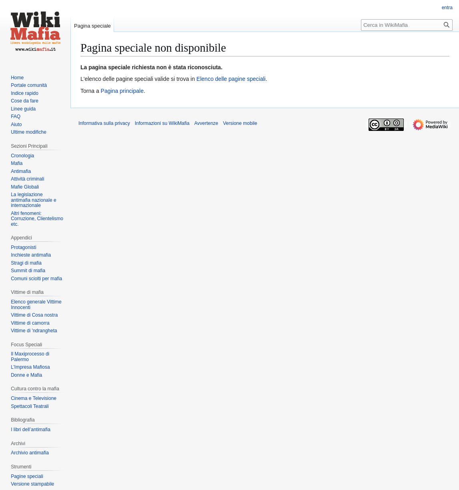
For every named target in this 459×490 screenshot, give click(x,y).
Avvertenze (206, 123)
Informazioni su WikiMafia (162, 123)
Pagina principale (122, 91)
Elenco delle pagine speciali (231, 79)
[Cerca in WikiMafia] (407, 25)
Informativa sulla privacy (104, 123)
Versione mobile (240, 123)
